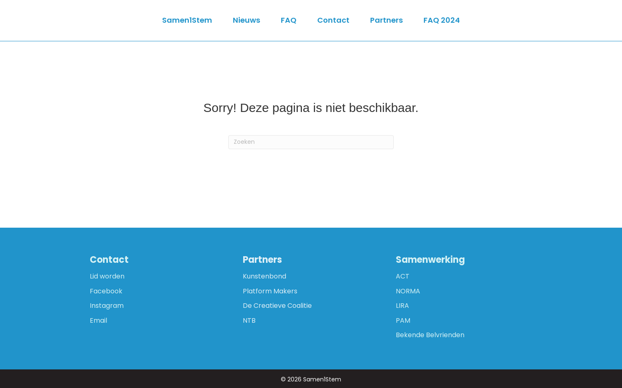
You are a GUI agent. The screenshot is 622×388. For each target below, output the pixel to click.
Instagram (107, 305)
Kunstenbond (264, 276)
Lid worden (107, 276)
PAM (403, 320)
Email (98, 320)
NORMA (408, 291)
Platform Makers (270, 291)
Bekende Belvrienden (430, 335)
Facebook (106, 291)
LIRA (402, 305)
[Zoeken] (311, 142)
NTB (249, 320)
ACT (402, 276)
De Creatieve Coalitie (277, 305)
